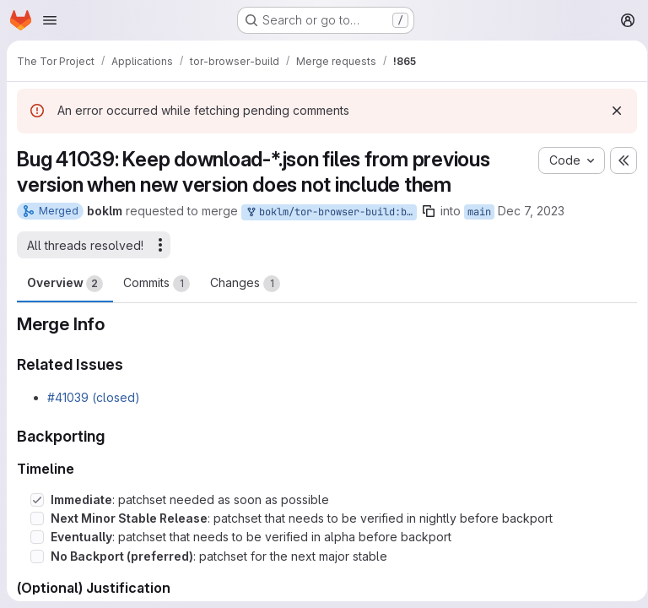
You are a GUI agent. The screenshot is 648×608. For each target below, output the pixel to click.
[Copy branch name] (428, 211)
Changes (245, 283)
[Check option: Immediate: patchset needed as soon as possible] (37, 500)
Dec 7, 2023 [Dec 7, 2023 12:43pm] (531, 211)
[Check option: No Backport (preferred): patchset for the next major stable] (37, 556)
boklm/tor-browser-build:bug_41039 (331, 212)
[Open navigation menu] (49, 20)
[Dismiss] (611, 110)
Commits (156, 283)
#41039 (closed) (93, 397)
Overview (65, 283)
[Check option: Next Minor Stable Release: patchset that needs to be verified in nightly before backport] (37, 518)
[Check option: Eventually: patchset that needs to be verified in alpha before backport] (37, 537)
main (479, 212)
